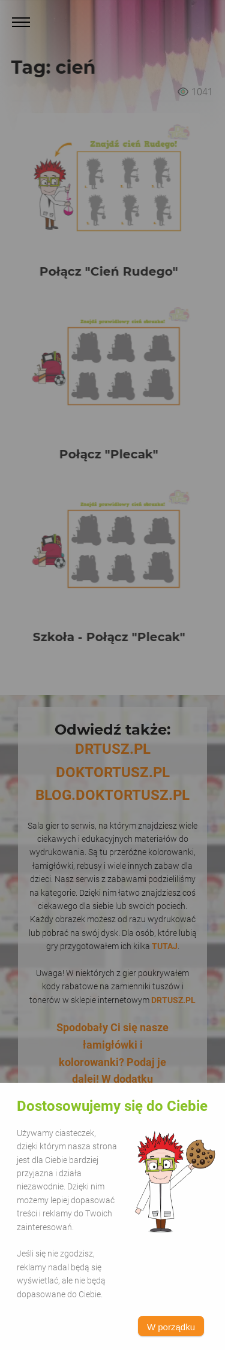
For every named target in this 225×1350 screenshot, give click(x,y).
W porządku (171, 1327)
